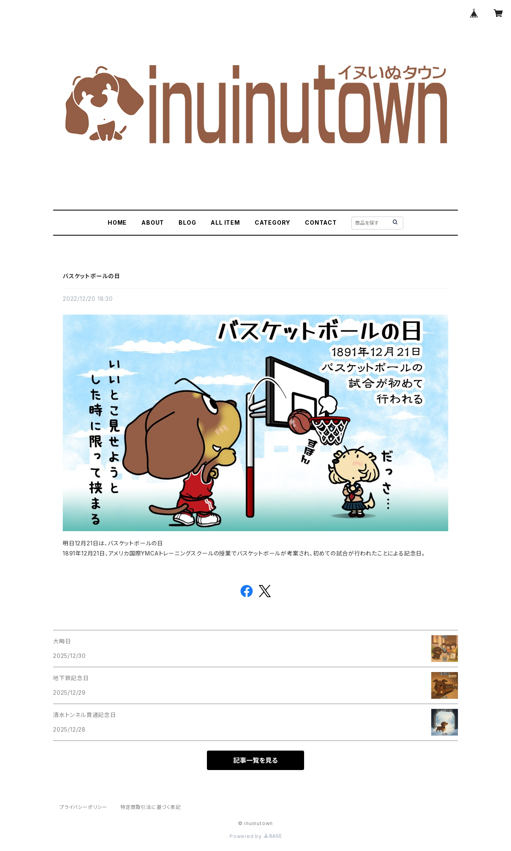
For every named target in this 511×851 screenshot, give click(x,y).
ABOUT (152, 222)
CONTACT (321, 222)
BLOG (187, 222)
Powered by (255, 836)
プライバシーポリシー (83, 807)
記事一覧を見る (255, 760)
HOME (117, 222)
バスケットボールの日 (91, 275)
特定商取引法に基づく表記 (150, 807)
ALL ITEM (225, 222)
